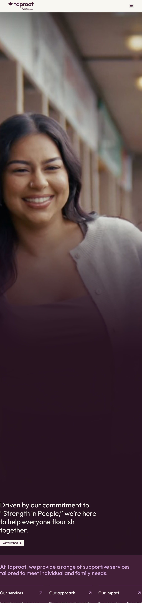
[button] (131, 6)
